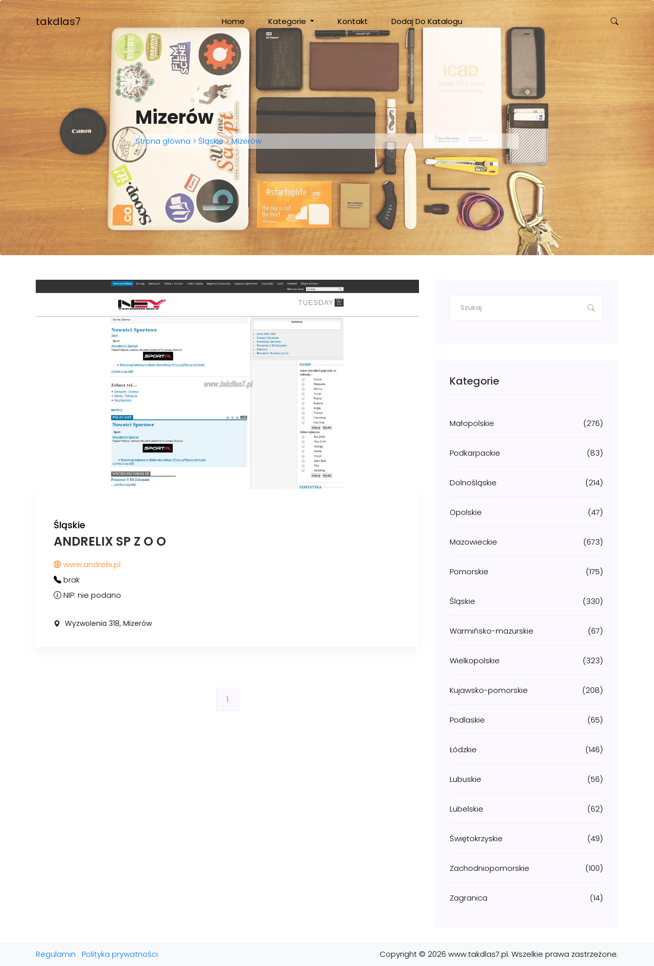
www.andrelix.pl (87, 564)
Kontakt (353, 21)
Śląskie (211, 141)
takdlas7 (58, 21)
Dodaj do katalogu (426, 21)
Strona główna (164, 141)
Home (233, 21)
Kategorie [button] (288, 21)
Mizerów (245, 141)
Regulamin (56, 954)
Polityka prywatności (120, 954)
